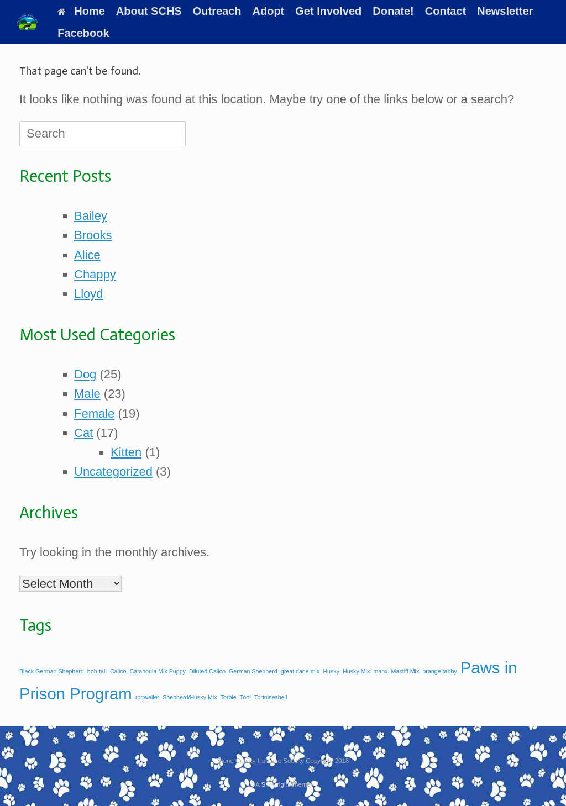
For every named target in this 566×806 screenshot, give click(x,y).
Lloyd (88, 294)
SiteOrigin (275, 784)
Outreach (217, 11)
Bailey (90, 216)
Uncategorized (113, 471)
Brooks (93, 235)
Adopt (269, 11)
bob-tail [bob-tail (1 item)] (97, 671)
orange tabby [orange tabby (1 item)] (439, 671)
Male (87, 394)
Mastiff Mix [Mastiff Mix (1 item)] (405, 671)
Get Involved (328, 11)
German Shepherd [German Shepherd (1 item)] (253, 671)
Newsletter (505, 11)
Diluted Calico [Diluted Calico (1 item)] (207, 671)
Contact (445, 11)
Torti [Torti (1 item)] (245, 697)
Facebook (83, 33)
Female (94, 413)
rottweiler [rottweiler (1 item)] (147, 697)
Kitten (126, 452)
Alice (87, 255)
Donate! (393, 11)
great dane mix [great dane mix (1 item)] (300, 671)
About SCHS (149, 11)
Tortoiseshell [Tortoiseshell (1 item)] (270, 697)
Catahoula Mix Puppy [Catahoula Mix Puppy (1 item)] (158, 671)
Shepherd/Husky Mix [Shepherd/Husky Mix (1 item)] (190, 697)
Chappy (95, 274)
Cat (83, 433)
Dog (85, 374)
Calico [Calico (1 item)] (118, 671)
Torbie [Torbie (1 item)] (229, 697)
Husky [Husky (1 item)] (331, 671)
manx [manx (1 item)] (380, 671)
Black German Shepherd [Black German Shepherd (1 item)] (51, 671)
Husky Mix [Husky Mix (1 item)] (356, 671)
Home (81, 11)
